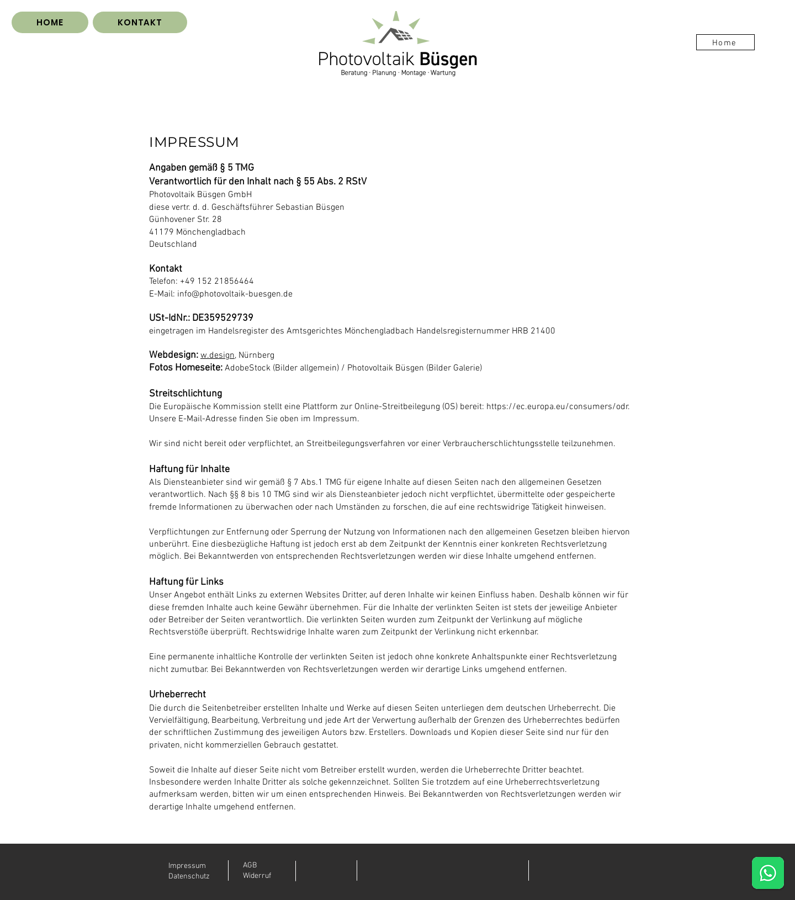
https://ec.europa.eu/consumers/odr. (558, 406)
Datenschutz (189, 876)
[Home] (725, 42)
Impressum (187, 866)
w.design (217, 355)
